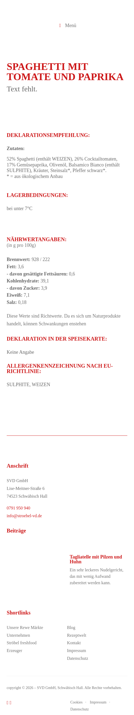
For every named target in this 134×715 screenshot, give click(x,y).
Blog (71, 627)
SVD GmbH (46, 688)
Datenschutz (77, 658)
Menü (67, 25)
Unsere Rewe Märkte (25, 627)
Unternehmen (18, 635)
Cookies (76, 702)
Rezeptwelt (76, 635)
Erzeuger (14, 650)
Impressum (76, 650)
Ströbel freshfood (22, 642)
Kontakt (74, 642)
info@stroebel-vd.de (24, 515)
